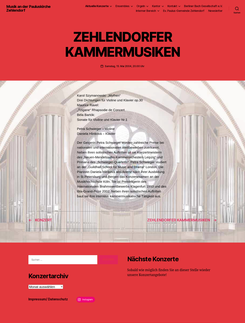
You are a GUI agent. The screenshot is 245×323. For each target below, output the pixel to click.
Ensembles (122, 6)
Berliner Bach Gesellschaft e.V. (203, 6)
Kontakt (172, 6)
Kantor (156, 6)
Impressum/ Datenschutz (48, 299)
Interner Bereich (146, 10)
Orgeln (141, 6)
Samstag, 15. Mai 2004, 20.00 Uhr (124, 66)
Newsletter (215, 10)
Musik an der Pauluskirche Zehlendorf (28, 8)
